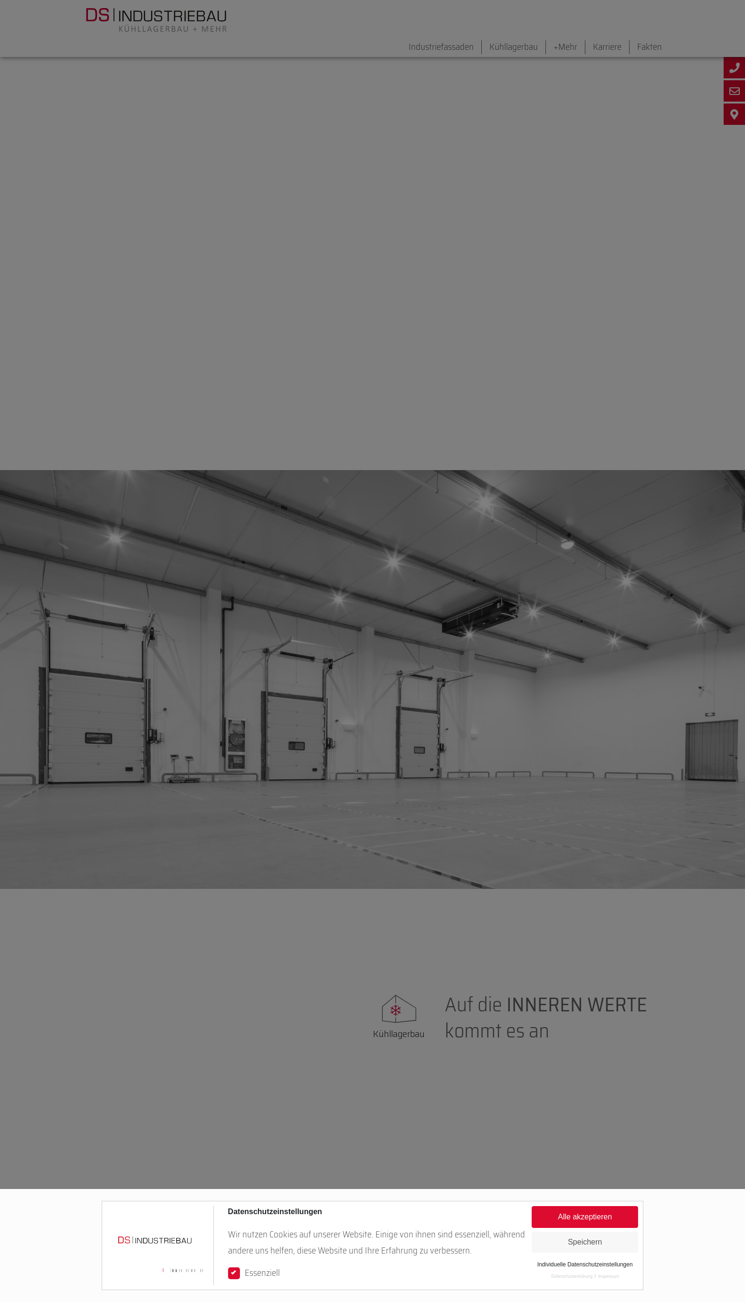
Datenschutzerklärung (571, 1276)
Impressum (608, 1276)
